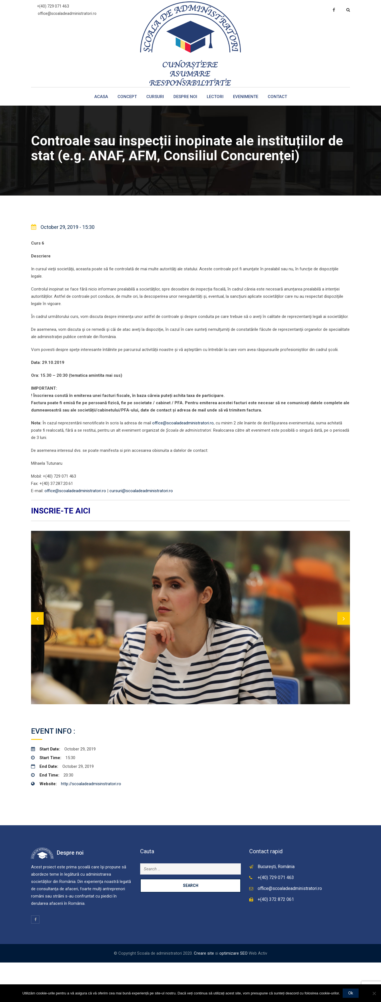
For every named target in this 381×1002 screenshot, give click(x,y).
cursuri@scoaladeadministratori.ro (141, 490)
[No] (374, 993)
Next (343, 638)
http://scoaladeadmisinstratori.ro (91, 823)
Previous (37, 638)
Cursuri (155, 96)
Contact (277, 96)
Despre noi (185, 96)
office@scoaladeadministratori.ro (67, 13)
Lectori (215, 96)
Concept (127, 96)
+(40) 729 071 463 (53, 6)
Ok (350, 993)
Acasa (101, 96)
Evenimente (245, 96)
